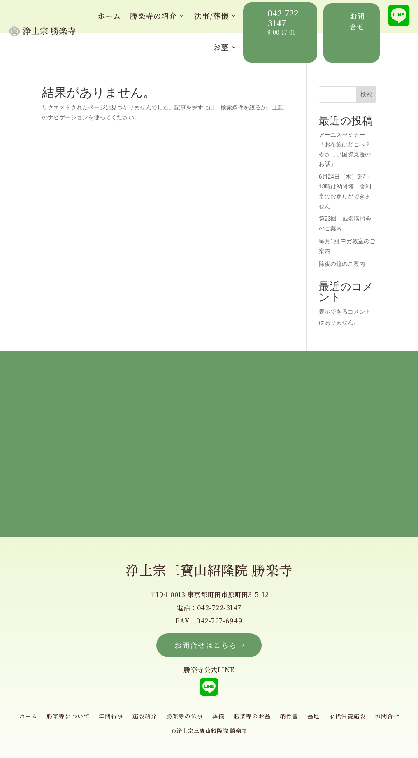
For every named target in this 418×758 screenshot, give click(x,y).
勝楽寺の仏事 (184, 716)
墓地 (313, 716)
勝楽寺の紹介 (153, 15)
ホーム (109, 15)
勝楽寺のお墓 (252, 716)
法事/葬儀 (211, 15)
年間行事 (111, 716)
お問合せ (387, 716)
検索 (366, 94)
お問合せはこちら (205, 645)
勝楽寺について (68, 716)
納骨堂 (289, 716)
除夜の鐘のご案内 (342, 263)
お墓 (221, 47)
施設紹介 (144, 716)
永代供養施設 (347, 716)
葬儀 (218, 716)
